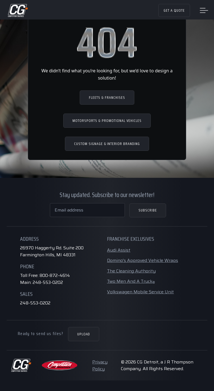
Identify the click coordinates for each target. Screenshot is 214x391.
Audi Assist (118, 250)
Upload (83, 334)
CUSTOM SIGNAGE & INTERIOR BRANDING (107, 144)
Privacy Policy (100, 365)
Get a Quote (174, 10)
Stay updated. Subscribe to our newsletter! (107, 195)
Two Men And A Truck (131, 281)
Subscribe (147, 210)
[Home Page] (17, 10)
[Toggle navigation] (204, 10)
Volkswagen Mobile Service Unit (140, 291)
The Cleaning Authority (131, 270)
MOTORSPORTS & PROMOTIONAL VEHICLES (106, 120)
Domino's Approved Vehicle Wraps (142, 260)
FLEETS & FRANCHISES (107, 97)
